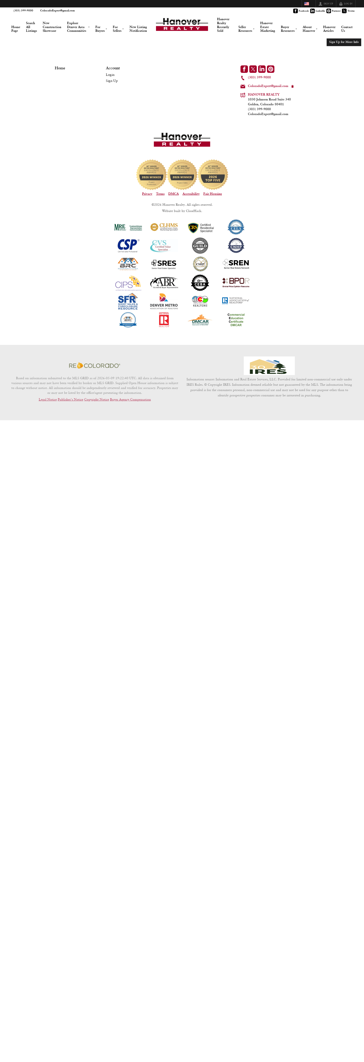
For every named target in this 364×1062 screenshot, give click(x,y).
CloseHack (193, 225)
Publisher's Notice (70, 421)
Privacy (147, 207)
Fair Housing (212, 207)
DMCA (173, 207)
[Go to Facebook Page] (301, 11)
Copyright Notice (96, 421)
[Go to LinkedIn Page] (318, 11)
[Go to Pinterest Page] (333, 11)
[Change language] (308, 3)
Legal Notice (48, 421)
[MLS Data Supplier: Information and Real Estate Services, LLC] (269, 386)
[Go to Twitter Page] (348, 11)
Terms (160, 207)
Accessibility (191, 207)
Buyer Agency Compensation (130, 421)
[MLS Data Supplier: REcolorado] (94, 386)
